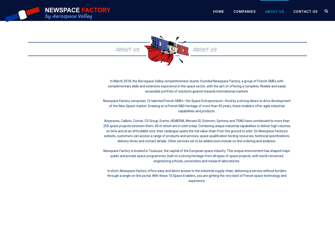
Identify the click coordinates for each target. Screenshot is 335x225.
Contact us (305, 12)
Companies (245, 12)
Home (218, 12)
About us (274, 12)
